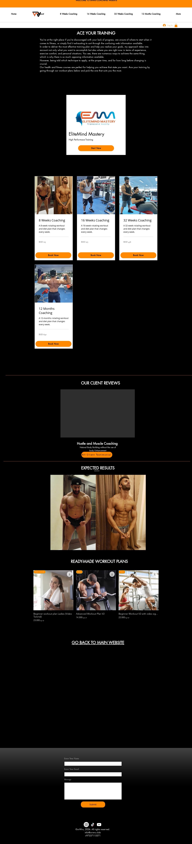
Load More (96, 629)
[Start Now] (96, 148)
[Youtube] (99, 824)
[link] (54, 220)
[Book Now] (96, 255)
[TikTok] (92, 824)
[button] (176, 25)
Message (67, 779)
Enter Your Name (71, 758)
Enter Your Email (71, 769)
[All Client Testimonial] (96, 455)
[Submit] (93, 804)
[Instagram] (86, 824)
